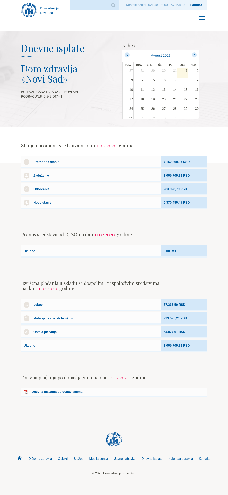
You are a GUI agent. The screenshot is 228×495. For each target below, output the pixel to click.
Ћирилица (177, 5)
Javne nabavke (125, 458)
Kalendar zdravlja (180, 458)
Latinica (196, 5)
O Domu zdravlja (40, 458)
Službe (78, 458)
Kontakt (204, 458)
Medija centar (98, 458)
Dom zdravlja (19, 459)
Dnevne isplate (152, 458)
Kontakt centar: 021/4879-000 (147, 5)
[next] (194, 54)
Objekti (63, 458)
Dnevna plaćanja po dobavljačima (57, 391)
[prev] (127, 54)
